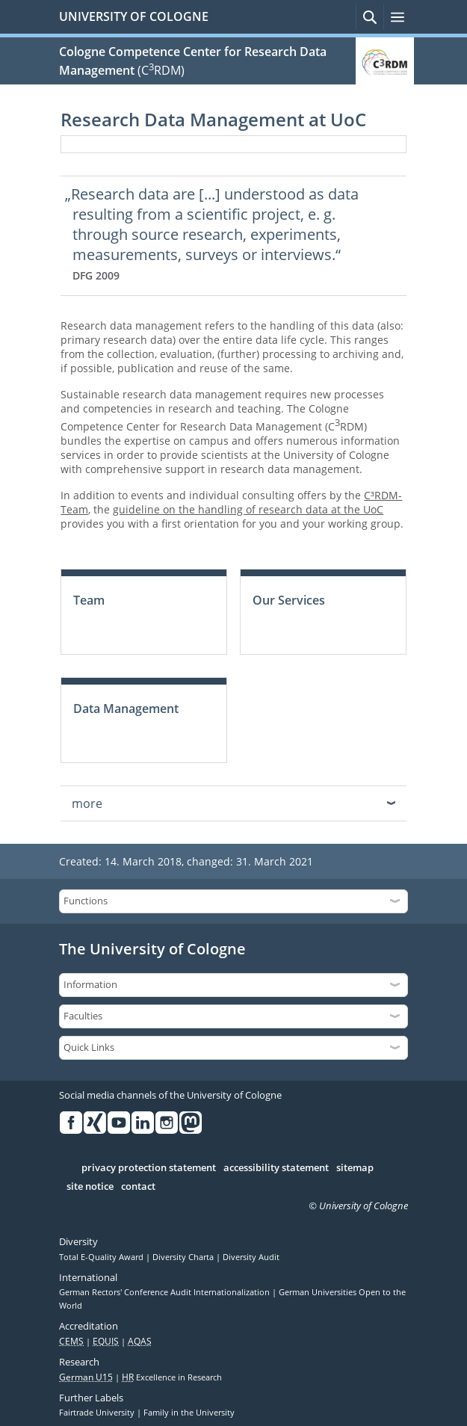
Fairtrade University (98, 1412)
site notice (90, 1187)
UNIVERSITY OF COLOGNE (133, 16)
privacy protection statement (148, 1168)
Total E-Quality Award (102, 1257)
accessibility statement (276, 1168)
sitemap (355, 1168)
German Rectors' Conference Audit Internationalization (165, 1292)
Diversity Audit (251, 1257)
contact (138, 1187)
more (87, 803)
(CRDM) (161, 70)
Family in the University (189, 1412)
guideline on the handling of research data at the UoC (248, 509)
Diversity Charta (184, 1257)
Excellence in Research (172, 1377)
